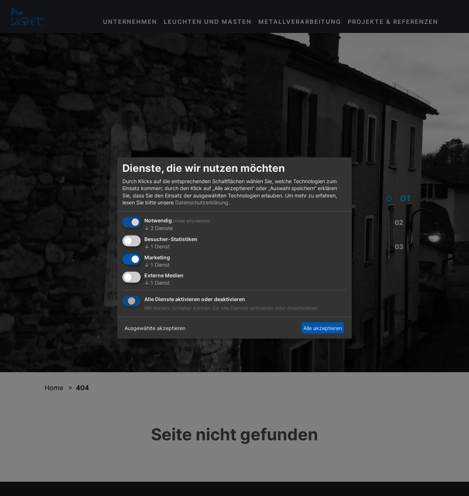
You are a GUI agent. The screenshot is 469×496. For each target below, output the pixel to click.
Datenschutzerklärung (201, 202)
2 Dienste (158, 228)
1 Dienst (157, 246)
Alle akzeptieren (322, 328)
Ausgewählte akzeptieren (155, 328)
